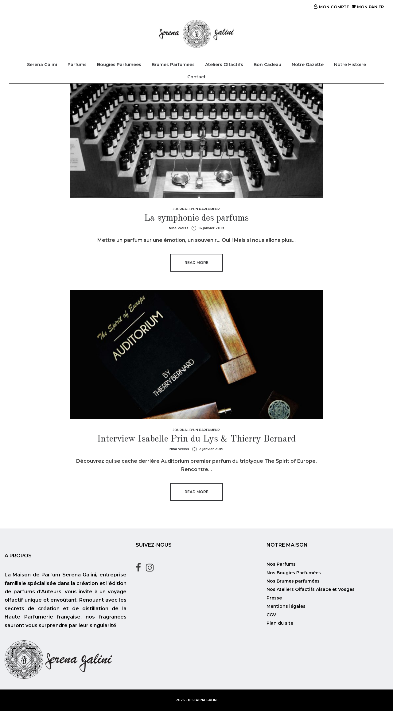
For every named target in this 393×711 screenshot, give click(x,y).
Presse (274, 598)
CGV (271, 615)
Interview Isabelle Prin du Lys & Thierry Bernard (196, 439)
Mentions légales (286, 606)
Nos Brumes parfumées (293, 581)
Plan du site (280, 623)
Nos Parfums (281, 564)
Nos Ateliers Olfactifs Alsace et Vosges (311, 589)
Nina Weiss (179, 228)
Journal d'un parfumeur (196, 209)
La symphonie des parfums (196, 218)
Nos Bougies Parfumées (294, 572)
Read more (196, 262)
